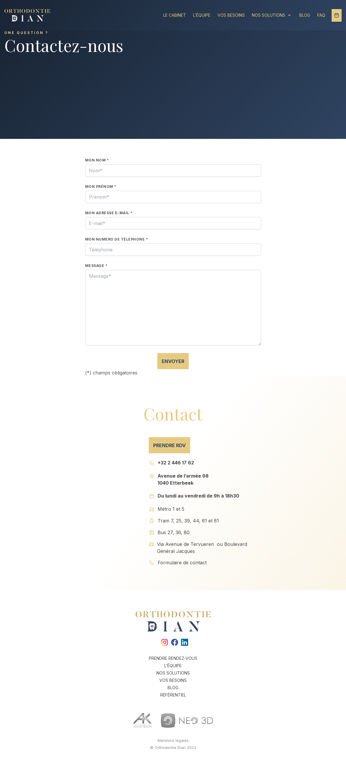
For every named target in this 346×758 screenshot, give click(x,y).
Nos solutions (272, 15)
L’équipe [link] (173, 665)
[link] (163, 642)
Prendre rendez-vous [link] (173, 658)
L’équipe (201, 15)
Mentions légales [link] (173, 740)
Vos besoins (231, 15)
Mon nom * (97, 160)
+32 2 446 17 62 (176, 463)
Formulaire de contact (182, 562)
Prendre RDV (169, 445)
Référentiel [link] (173, 694)
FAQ (321, 15)
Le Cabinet (174, 15)
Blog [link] (173, 687)
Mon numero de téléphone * (116, 239)
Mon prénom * (101, 186)
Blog (304, 15)
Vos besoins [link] (173, 680)
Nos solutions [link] (173, 672)
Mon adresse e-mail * (109, 213)
